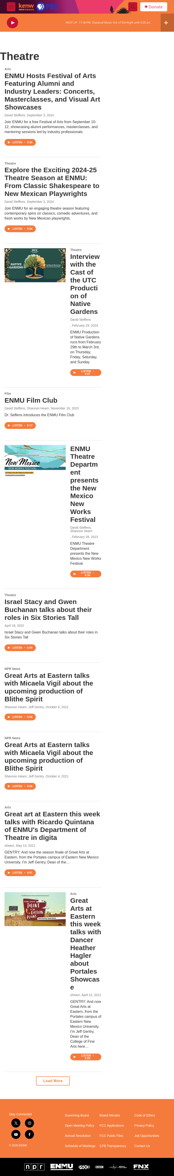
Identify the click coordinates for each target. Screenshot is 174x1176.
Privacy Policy (144, 1125)
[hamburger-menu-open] (11, 6)
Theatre (10, 163)
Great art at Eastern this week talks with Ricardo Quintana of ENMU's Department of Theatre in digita (52, 825)
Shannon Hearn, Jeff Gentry (24, 707)
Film (8, 393)
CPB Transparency (113, 1146)
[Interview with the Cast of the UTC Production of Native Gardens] (35, 265)
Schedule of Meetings (80, 1146)
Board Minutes (110, 1115)
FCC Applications (112, 1125)
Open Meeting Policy (79, 1125)
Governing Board (77, 1115)
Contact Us (142, 1146)
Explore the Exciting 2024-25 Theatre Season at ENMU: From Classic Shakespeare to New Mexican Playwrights (52, 181)
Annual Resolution (78, 1136)
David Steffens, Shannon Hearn (27, 408)
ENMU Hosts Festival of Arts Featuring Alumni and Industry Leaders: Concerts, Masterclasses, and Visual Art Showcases (52, 91)
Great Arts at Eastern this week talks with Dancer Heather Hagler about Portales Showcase (85, 944)
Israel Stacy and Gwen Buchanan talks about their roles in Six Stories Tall (48, 609)
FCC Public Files (111, 1136)
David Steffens (15, 115)
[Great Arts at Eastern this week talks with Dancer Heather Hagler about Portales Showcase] (35, 909)
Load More (53, 1081)
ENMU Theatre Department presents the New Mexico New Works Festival (84, 484)
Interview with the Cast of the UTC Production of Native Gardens (85, 284)
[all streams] (167, 23)
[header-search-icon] (132, 6)
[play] (12, 22)
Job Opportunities (146, 1136)
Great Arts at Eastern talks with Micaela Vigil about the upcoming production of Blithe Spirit (49, 687)
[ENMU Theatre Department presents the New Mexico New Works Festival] (35, 462)
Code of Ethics (144, 1115)
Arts (8, 69)
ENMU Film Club (31, 400)
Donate (156, 7)
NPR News (12, 669)
